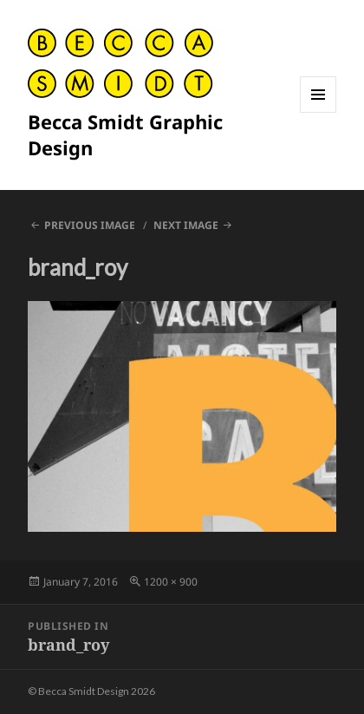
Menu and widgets (318, 112)
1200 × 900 (171, 581)
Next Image (185, 225)
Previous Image (89, 225)
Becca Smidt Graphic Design (125, 134)
